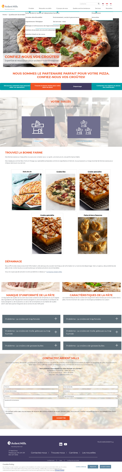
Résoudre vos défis (45, 8)
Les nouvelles (89, 452)
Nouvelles (109, 8)
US (103, 5)
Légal (60, 460)
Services (98, 8)
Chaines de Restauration (84, 141)
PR (111, 5)
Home (5, 14)
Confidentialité (50, 460)
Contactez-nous (39, 452)
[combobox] (90, 4)
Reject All (93, 466)
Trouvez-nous (58, 452)
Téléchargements (104, 442)
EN (107, 5)
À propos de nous (62, 8)
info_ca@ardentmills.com (64, 374)
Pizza (31, 14)
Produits (31, 8)
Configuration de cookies (73, 460)
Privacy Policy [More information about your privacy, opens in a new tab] (59, 470)
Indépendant (38, 141)
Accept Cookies (105, 466)
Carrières (73, 452)
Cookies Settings (81, 466)
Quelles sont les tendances (81, 8)
